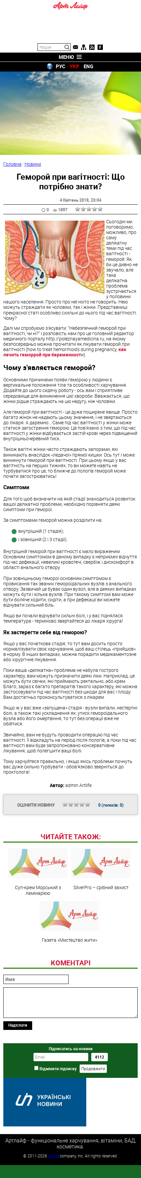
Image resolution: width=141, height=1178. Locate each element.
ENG (88, 66)
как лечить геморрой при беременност (64, 352)
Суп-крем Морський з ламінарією (38, 917)
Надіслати (17, 1070)
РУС (60, 66)
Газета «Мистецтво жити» (69, 967)
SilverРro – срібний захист (101, 915)
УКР (74, 66)
